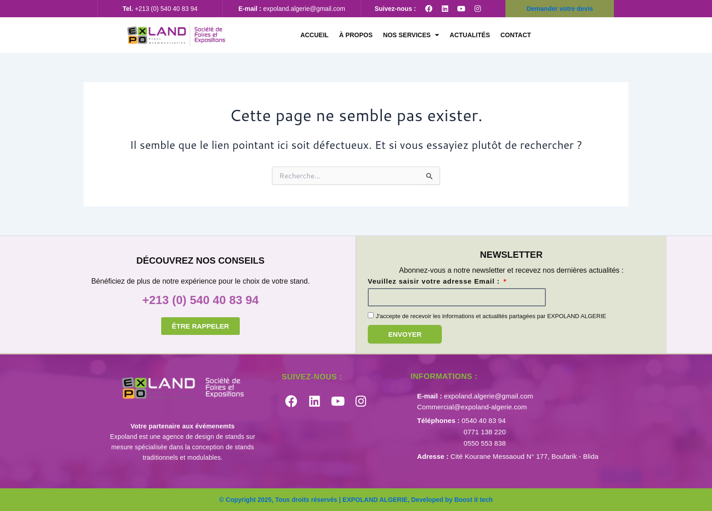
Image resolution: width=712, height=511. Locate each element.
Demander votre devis (560, 8)
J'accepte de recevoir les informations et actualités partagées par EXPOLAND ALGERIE (491, 316)
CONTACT (515, 35)
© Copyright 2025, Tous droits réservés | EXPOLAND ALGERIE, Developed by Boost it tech (356, 499)
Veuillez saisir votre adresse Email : (435, 281)
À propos (356, 35)
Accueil (314, 35)
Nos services (411, 35)
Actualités (470, 35)
